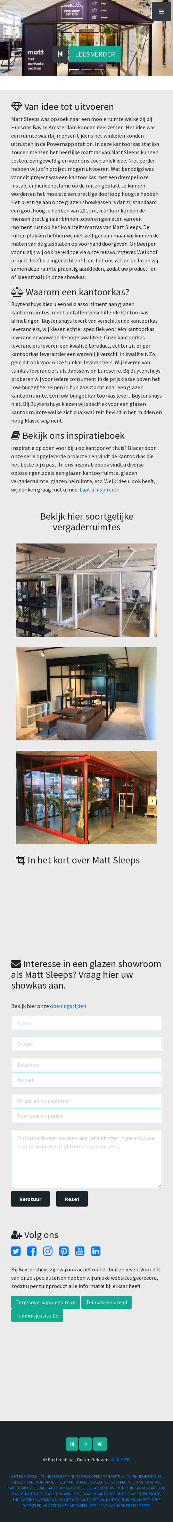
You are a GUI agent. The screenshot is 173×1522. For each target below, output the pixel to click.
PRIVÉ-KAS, (107, 1505)
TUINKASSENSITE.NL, (58, 1476)
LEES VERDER (95, 54)
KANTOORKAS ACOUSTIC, (68, 1488)
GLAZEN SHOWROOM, (108, 1488)
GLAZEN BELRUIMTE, (144, 1493)
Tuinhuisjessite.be (37, 1315)
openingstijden (68, 1005)
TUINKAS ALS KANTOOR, (146, 1488)
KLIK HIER (120, 1459)
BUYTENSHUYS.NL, (25, 1476)
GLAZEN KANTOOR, (28, 1482)
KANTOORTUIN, (93, 1499)
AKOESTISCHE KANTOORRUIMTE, (70, 1505)
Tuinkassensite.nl (106, 1302)
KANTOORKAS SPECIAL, (27, 1488)
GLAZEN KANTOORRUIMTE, (104, 1493)
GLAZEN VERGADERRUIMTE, (113, 1482)
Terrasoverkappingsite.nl (46, 1302)
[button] (13, 42)
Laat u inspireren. (100, 489)
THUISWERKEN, (26, 1499)
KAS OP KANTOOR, (27, 1493)
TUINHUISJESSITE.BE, (145, 1476)
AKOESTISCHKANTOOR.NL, (67, 1482)
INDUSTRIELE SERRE (133, 1505)
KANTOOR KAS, (148, 1482)
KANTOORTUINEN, (121, 1499)
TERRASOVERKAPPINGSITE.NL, (101, 1476)
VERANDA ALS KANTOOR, (59, 1499)
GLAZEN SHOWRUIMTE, (62, 1493)
